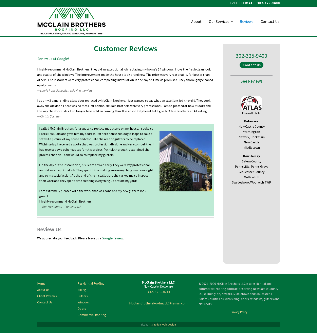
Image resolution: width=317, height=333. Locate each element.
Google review (112, 238)
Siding (82, 290)
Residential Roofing (91, 283)
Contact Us (252, 65)
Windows (84, 302)
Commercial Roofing (92, 315)
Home (41, 283)
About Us (43, 290)
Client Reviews (47, 296)
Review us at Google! (53, 59)
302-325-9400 (251, 55)
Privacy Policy (239, 312)
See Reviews (251, 81)
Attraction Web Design (162, 324)
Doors (82, 309)
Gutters (83, 296)
